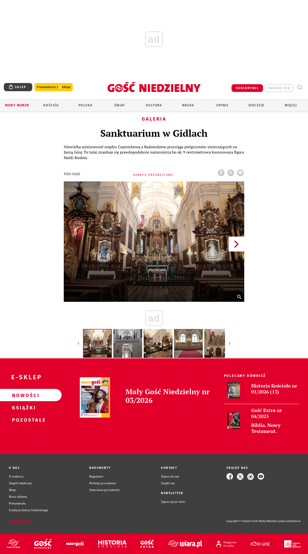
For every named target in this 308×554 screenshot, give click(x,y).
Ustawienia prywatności (104, 490)
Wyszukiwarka (299, 87)
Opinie (222, 105)
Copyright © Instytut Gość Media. (246, 521)
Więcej (291, 105)
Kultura (154, 105)
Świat (119, 105)
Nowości (23, 395)
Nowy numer (17, 105)
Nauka (188, 105)
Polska (85, 105)
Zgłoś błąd (20, 521)
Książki (23, 407)
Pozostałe (23, 419)
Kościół (51, 105)
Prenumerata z (54, 87)
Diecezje (256, 105)
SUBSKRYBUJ (247, 88)
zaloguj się (279, 88)
